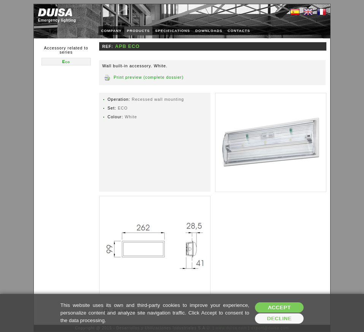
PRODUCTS (138, 31)
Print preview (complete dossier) (149, 77)
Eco (66, 61)
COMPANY (111, 31)
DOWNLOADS (208, 31)
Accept (279, 307)
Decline (279, 318)
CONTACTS (239, 31)
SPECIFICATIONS (172, 31)
